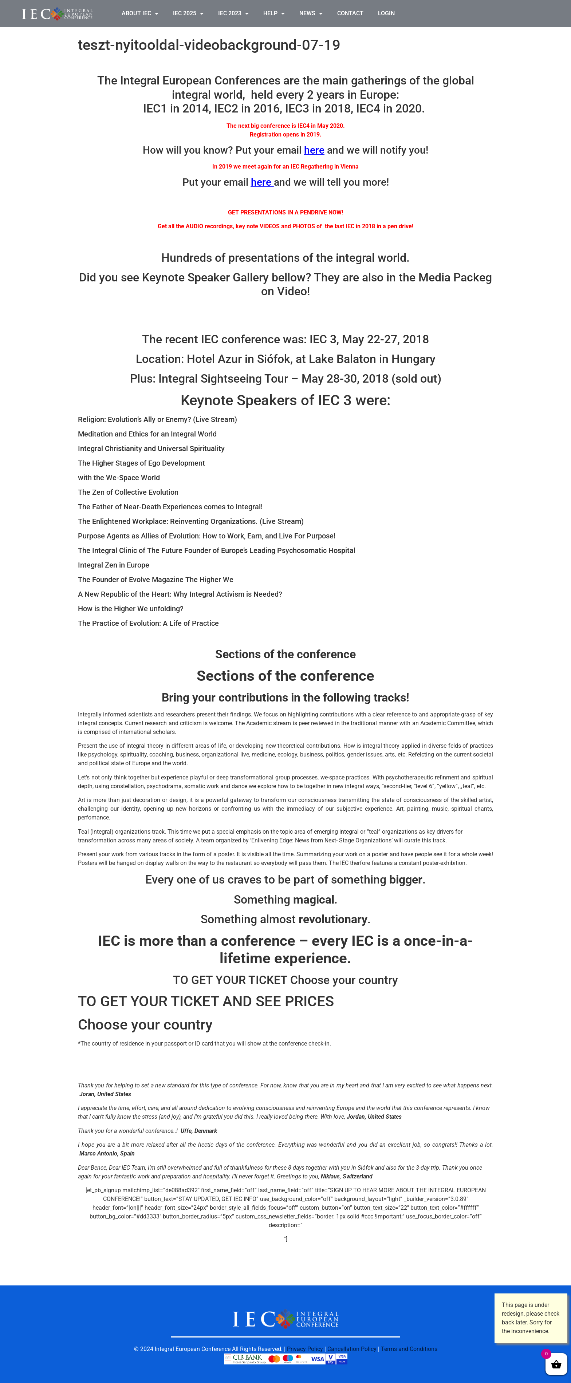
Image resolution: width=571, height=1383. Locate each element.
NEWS (311, 13)
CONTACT (350, 13)
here (314, 150)
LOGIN (386, 13)
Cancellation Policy (352, 1349)
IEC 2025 (188, 13)
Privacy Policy (305, 1349)
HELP (274, 13)
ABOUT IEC (140, 13)
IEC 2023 (233, 13)
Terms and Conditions (409, 1349)
